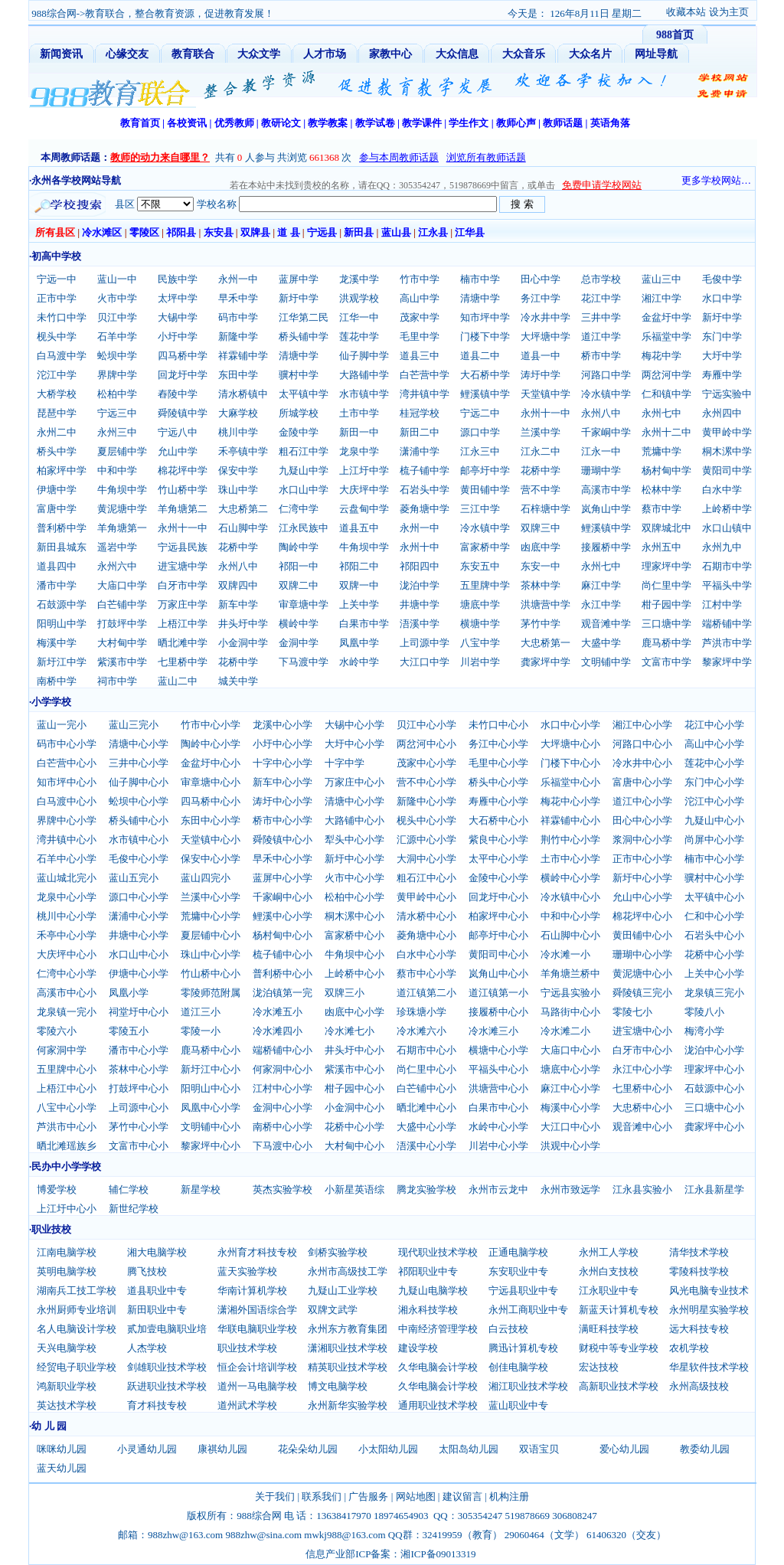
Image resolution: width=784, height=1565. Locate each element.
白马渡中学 (62, 355)
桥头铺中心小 (138, 820)
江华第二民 (303, 317)
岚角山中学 (606, 509)
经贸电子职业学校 (76, 1367)
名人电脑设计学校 (76, 1329)
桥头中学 (57, 451)
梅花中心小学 (570, 801)
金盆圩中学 (666, 317)
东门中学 (722, 336)
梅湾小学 (704, 1031)
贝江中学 (117, 317)
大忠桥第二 (243, 509)
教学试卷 (375, 123)
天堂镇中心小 (210, 839)
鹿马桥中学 (666, 643)
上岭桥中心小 (354, 973)
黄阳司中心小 (498, 954)
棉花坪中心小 (642, 916)
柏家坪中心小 (498, 916)
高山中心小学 (714, 744)
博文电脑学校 (338, 1386)
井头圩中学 (243, 623)
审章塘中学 (303, 604)
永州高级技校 (699, 1386)
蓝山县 (396, 232)
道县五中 (359, 528)
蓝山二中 (178, 681)
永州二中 (57, 432)
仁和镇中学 (666, 394)
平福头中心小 (498, 1069)
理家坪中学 (666, 566)
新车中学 (238, 604)
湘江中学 (661, 298)
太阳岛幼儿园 (468, 1449)
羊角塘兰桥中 (570, 973)
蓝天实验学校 (247, 1271)
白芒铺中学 (122, 604)
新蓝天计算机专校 (618, 1309)
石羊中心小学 (66, 858)
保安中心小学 (210, 858)
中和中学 (117, 470)
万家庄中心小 (354, 782)
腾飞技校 (147, 1271)
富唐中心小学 (642, 782)
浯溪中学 (419, 623)
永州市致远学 (570, 1189)
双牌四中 (238, 585)
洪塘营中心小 (498, 1088)
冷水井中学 (545, 317)
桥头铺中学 (303, 336)
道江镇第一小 (498, 992)
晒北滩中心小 (426, 1107)
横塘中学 (480, 623)
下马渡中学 (303, 662)
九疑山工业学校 (342, 1290)
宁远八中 (178, 432)
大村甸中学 (122, 643)
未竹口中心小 (498, 724)
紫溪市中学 (122, 662)
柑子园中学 (666, 604)
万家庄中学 (182, 604)
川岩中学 (480, 662)
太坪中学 (178, 298)
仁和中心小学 (714, 916)
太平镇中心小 (714, 897)
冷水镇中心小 (570, 897)
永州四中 (722, 413)
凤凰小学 (129, 992)
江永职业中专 (609, 1290)
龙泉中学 (359, 451)
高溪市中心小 (66, 992)
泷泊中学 (419, 585)
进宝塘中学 (182, 566)
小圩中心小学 (282, 744)
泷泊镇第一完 (282, 992)
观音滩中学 (606, 623)
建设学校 (418, 1348)
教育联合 (193, 54)
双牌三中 (540, 528)
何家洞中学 (62, 1050)
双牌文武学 (333, 1309)
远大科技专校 (699, 1329)
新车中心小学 (282, 782)
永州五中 (661, 547)
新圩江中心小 (210, 1069)
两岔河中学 (666, 375)
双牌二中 (298, 585)
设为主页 (729, 12)
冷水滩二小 (565, 1031)
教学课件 (422, 123)
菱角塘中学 (424, 509)
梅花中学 (661, 355)
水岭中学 (359, 662)
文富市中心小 (138, 1146)
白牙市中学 (182, 585)
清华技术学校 (699, 1252)
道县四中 (57, 566)
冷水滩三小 (493, 1031)
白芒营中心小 (66, 763)
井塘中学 (419, 604)
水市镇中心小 (138, 839)
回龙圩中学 (182, 375)
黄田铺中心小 (642, 935)
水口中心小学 (570, 724)
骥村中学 (298, 375)
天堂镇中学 (545, 394)
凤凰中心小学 (210, 1107)
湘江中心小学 (642, 724)
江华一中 (359, 317)
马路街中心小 (570, 1012)
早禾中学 (238, 298)
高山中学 (419, 298)
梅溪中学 (57, 643)
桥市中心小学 (282, 820)
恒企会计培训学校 (257, 1367)
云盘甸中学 (364, 509)
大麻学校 (238, 413)
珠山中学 (238, 489)
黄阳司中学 (727, 470)
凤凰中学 (359, 643)
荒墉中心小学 (210, 916)
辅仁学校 (129, 1189)
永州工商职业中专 (528, 1309)
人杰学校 (147, 1348)
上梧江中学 (182, 623)
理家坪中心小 (714, 1069)
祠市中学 (117, 681)
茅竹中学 (540, 623)
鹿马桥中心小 (210, 1050)
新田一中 (359, 432)
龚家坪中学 (545, 662)
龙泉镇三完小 (714, 992)
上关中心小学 (714, 973)
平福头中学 (727, 585)
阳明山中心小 (210, 1088)
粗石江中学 (303, 451)
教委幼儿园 (705, 1449)
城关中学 (238, 681)
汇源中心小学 (426, 839)
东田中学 (238, 375)
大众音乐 (523, 54)
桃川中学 (238, 432)
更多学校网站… (716, 180)
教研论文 (281, 123)
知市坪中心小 (66, 782)
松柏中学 (117, 394)
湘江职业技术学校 (528, 1386)
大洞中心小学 (426, 858)
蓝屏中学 (298, 279)
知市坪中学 (485, 317)
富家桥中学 (485, 547)
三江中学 (480, 509)
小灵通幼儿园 (147, 1449)
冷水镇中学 (606, 394)
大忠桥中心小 (642, 1107)
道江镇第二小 (426, 992)
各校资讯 (187, 123)
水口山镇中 (727, 528)
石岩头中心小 (714, 935)
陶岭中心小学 (210, 744)
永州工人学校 (609, 1252)
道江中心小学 (642, 801)
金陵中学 (298, 432)
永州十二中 (666, 432)
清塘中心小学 (138, 744)
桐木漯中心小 (354, 916)
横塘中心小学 (498, 1050)
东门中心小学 (714, 782)
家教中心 (390, 54)
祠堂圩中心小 (138, 1012)
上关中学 (359, 604)
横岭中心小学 (570, 878)
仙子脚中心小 (138, 782)
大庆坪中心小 (66, 954)
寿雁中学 (722, 375)
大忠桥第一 (545, 643)
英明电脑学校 (66, 1271)
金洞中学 (298, 643)
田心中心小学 (642, 820)
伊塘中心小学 (138, 973)
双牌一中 (359, 585)
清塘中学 (480, 298)
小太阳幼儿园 (388, 1449)
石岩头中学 (424, 489)
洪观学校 (359, 298)
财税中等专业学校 (618, 1348)
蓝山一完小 (62, 724)
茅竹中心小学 (138, 1126)
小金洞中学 (243, 643)
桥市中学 (601, 355)
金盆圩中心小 (210, 763)
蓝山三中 (661, 279)
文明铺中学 (606, 662)
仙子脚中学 (364, 355)
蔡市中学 (661, 509)
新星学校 (200, 1189)
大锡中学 (178, 317)
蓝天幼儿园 (62, 1468)
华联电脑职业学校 (257, 1329)
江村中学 (722, 604)
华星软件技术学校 (709, 1367)
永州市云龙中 (498, 1189)
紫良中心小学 (498, 839)
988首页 (675, 35)
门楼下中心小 (570, 763)
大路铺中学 (364, 375)
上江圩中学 (364, 470)
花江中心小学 (714, 724)
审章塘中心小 (210, 782)
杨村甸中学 (666, 470)
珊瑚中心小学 (642, 954)
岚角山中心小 (498, 973)
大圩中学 (722, 355)
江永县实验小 (642, 1189)
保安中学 (238, 470)
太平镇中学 (303, 394)
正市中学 (57, 298)
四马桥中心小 (210, 801)
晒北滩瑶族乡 (66, 1146)
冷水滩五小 (277, 1012)
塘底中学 (480, 604)
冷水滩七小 (349, 1031)
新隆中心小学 (426, 801)
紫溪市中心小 (354, 1069)
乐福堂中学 (666, 336)
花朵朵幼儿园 (308, 1449)
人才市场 (324, 54)
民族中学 (178, 279)
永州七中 (661, 413)
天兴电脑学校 (66, 1348)
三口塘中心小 (714, 1107)
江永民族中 (303, 528)
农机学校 (689, 1348)
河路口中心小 (642, 744)
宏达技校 (599, 1367)
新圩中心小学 (354, 858)
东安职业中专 (518, 1271)
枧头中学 (57, 336)
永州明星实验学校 (709, 1309)
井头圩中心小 (354, 1050)
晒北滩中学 (182, 643)
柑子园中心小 (354, 1088)
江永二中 (540, 451)
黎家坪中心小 (210, 1146)
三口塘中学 (666, 623)
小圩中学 (178, 336)
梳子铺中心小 (282, 954)
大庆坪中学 (364, 489)
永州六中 (117, 566)
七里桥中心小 (642, 1088)
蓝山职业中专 (518, 1405)
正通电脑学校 (518, 1252)
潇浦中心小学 (138, 916)
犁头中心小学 (354, 839)
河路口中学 (606, 375)
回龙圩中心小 (498, 897)
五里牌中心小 (66, 1069)
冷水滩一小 (565, 954)
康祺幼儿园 (222, 1449)
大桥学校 (57, 394)
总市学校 (601, 279)
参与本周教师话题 (399, 157)
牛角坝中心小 (354, 954)
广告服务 (368, 1496)
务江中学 (540, 298)
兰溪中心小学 (210, 897)
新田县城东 (62, 547)
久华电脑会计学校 (438, 1367)
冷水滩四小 (277, 1031)
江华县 (470, 232)
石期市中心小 (426, 1050)
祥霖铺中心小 (570, 820)
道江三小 (200, 1012)
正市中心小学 (642, 858)
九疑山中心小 (714, 820)
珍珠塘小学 (421, 1012)
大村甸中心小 (354, 1146)
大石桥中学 (485, 375)
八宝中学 (480, 643)
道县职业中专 (157, 1290)
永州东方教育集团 (347, 1329)
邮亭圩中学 (485, 470)
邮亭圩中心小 (498, 935)
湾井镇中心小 (66, 839)
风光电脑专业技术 (709, 1290)
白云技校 (508, 1329)
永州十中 (419, 547)
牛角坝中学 (122, 489)
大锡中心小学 (354, 724)
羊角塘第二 (182, 509)
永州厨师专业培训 (76, 1309)
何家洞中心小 (282, 1069)
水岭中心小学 (498, 1126)
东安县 (219, 232)
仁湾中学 (298, 509)
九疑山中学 (303, 470)
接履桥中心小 (498, 1012)
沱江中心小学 (714, 801)
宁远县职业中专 (523, 1290)
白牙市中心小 (642, 1050)
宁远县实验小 (570, 992)
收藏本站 (686, 12)
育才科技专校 (157, 1405)
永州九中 (722, 547)
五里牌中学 (485, 585)
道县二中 (480, 355)
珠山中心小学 (210, 954)
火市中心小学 (354, 878)
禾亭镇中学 (243, 451)
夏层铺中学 (122, 451)
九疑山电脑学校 (433, 1290)
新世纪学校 (133, 1208)
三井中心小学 (138, 763)
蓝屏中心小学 (282, 878)
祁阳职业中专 (428, 1271)
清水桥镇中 (243, 394)
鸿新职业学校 (66, 1386)
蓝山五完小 (133, 878)
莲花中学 (359, 336)
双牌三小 (344, 992)
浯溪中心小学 (426, 1146)
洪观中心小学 (570, 1146)
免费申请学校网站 (602, 185)
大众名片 (590, 54)
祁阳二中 (359, 566)
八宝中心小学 (66, 1107)
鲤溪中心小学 (282, 916)
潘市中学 (57, 585)
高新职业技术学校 (618, 1386)
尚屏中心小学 (714, 839)
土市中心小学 (570, 858)
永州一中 (238, 279)
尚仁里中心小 (426, 1069)
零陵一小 (200, 1031)
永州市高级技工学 (347, 1271)
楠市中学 (480, 279)
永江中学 (601, 604)
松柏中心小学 (354, 897)
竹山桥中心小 (210, 973)
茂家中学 (419, 317)
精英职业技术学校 (347, 1367)
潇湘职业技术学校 (347, 1348)
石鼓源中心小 (714, 1088)
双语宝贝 (539, 1449)
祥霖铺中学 (243, 355)
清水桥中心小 (426, 916)
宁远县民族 (182, 547)
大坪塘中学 (545, 336)
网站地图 (416, 1496)
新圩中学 (298, 298)
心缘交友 (127, 54)
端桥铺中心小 (282, 1050)
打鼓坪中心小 (138, 1088)
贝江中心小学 (426, 724)
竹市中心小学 (210, 724)
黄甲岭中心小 (426, 897)
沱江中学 (57, 375)
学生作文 (468, 123)
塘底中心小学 (570, 1069)
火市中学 (117, 298)
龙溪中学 (359, 279)
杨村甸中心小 (282, 935)
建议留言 (462, 1496)
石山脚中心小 (570, 935)
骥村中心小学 (714, 878)
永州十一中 (545, 413)
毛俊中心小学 (138, 858)
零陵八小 (704, 1012)
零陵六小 (57, 1031)
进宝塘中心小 (642, 1031)
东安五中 (480, 566)
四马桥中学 (182, 355)
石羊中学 (117, 336)
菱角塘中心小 (426, 935)
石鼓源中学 (62, 604)
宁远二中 (480, 413)
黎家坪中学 (727, 662)
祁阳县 (181, 232)
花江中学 (601, 298)
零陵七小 (632, 1012)
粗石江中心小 (426, 878)
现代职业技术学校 (438, 1252)
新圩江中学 (62, 662)
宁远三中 (117, 413)
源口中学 (480, 432)
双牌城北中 (666, 528)
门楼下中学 (485, 336)
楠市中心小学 (714, 858)
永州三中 (117, 432)
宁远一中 (57, 279)
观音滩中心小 (642, 1126)
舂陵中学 (178, 394)
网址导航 (656, 54)
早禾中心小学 (282, 858)
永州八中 (601, 413)
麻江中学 (601, 585)
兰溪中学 (540, 432)
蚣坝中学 (117, 355)
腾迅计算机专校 (523, 1348)
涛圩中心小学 (282, 801)
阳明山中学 (62, 623)
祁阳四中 (419, 566)
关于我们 (275, 1496)
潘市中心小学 (138, 1050)
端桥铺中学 (727, 623)
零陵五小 (129, 1031)
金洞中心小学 (282, 1107)
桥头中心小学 (498, 782)
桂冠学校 (419, 413)
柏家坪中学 (62, 470)
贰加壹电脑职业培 (167, 1329)
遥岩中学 (117, 547)
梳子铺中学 (424, 470)
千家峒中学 (606, 432)
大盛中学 (601, 643)
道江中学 (601, 336)
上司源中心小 (138, 1107)
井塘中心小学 (138, 935)
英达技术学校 (66, 1405)
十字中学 (344, 763)
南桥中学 (57, 681)
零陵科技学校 (699, 1271)
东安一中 (540, 566)
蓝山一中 (117, 279)
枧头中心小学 (426, 820)
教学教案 (328, 123)
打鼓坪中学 (122, 623)
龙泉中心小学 (66, 897)
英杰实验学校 (282, 1189)
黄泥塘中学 (122, 509)
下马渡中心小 (282, 1146)
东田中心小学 (210, 820)
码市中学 (238, 317)
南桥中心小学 (282, 1126)
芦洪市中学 (727, 643)
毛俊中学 (722, 279)
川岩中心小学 (498, 1146)
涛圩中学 (540, 375)
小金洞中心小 (354, 1107)
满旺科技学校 (609, 1329)
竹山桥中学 (182, 489)
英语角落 (610, 123)
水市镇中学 (364, 394)
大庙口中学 (122, 585)
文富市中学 (666, 662)
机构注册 (509, 1496)
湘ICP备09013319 (437, 1554)
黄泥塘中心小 (642, 973)
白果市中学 (364, 623)
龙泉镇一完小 (66, 1012)
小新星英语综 (354, 1189)
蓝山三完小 (133, 724)
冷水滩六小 (421, 1031)
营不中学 (540, 489)
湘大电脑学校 (157, 1252)
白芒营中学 (424, 375)
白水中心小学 (426, 954)
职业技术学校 (247, 1348)
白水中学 (722, 489)
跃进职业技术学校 (167, 1386)
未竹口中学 (62, 317)
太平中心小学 (498, 858)
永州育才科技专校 (257, 1252)
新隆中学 (238, 336)
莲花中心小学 (714, 763)
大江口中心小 (570, 1126)
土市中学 (359, 413)
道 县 (288, 232)
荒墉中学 (661, 451)
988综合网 (54, 13)
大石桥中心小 (498, 820)
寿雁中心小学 (498, 801)
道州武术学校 (247, 1405)
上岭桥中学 (727, 509)
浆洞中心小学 (642, 839)
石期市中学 (727, 566)
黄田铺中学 (485, 489)
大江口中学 (424, 662)
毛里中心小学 (498, 763)
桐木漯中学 (727, 451)
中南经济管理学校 (438, 1329)
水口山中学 (303, 489)
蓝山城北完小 (66, 878)
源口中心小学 (138, 897)
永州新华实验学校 (347, 1405)
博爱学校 (57, 1189)
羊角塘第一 (122, 528)
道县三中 (419, 355)
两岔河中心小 (426, 744)
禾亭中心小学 (66, 935)
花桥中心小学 (714, 954)
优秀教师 (234, 123)
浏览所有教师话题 (486, 157)
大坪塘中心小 (570, 744)
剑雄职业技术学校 (167, 1367)
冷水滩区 (102, 232)
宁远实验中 (727, 394)
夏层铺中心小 (210, 935)
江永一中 (601, 451)
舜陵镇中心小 (282, 839)
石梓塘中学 (545, 509)
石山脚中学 (243, 528)
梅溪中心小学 (570, 1107)
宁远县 (322, 232)
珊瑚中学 (601, 470)
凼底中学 (540, 547)
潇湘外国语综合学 (257, 1309)
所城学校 (298, 413)
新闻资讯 (61, 54)
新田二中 (419, 432)
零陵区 (144, 232)
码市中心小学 (66, 744)
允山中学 (178, 451)
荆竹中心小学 (570, 839)
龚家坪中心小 (714, 1126)
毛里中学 (419, 336)
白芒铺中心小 (426, 1088)
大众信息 (457, 54)
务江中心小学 (498, 744)
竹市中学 (419, 279)
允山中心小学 (642, 897)
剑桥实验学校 (338, 1252)
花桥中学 (540, 470)
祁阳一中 (298, 566)
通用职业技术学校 (438, 1405)
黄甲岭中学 (727, 432)
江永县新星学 (714, 1189)
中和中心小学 (570, 916)
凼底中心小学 (354, 1012)
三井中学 (601, 317)
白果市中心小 (498, 1107)
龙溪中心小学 (282, 724)
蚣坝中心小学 (138, 801)
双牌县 (255, 232)
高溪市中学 (606, 489)
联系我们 (321, 1496)
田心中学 (540, 279)
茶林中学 (540, 585)
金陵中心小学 (498, 878)
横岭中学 (298, 623)
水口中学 (722, 298)
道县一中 (540, 355)
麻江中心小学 (570, 1088)
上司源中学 (424, 643)
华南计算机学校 (252, 1290)
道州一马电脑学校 (257, 1386)
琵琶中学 (57, 413)
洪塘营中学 (545, 604)
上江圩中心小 (66, 1208)
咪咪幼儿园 (62, 1449)
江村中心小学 (282, 1088)
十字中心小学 (282, 763)
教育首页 (140, 123)
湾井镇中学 (424, 394)
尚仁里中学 (666, 585)
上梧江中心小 (66, 1088)
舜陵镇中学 (182, 413)
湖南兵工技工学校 (76, 1290)
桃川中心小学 (66, 916)
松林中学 (661, 489)
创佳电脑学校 (518, 1367)
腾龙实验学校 (426, 1189)
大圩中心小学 (354, 744)
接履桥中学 (606, 547)
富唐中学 (57, 509)
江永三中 (480, 451)
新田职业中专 (157, 1309)
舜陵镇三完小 (642, 992)
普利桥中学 (62, 528)
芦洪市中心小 (66, 1126)
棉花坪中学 (182, 470)
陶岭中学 (298, 547)
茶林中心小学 (138, 1069)
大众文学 (258, 54)
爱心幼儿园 (624, 1449)
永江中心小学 (642, 1069)
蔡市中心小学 (426, 973)
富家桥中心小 (354, 935)
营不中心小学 (426, 782)
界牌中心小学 (66, 820)
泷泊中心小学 (714, 1050)
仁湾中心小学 (66, 973)
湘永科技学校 (428, 1309)
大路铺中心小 (354, 820)
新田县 (359, 232)
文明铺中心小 (210, 1126)
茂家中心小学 (426, 763)
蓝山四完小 (205, 878)
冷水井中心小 (642, 763)
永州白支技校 (609, 1271)
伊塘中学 (57, 489)
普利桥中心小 (282, 973)
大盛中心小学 (426, 1126)
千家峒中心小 (282, 897)
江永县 (433, 232)
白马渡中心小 (66, 801)
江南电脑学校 (66, 1252)
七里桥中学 (182, 662)
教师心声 (516, 123)
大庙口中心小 (570, 1050)
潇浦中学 (419, 451)
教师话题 (563, 123)
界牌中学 (117, 375)
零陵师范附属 (210, 992)
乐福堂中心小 (570, 782)
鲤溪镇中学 (485, 394)
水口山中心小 (138, 954)
